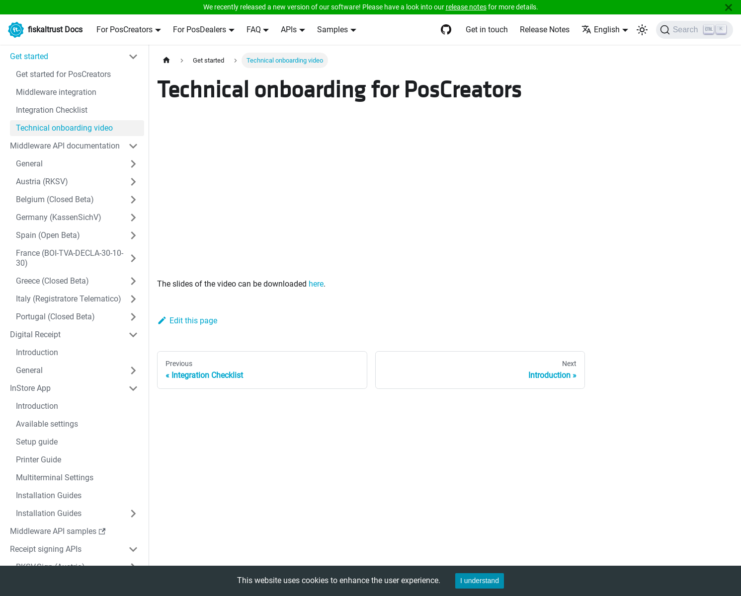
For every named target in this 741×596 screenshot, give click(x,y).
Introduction (37, 352)
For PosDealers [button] (199, 29)
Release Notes (545, 29)
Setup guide (37, 442)
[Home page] (166, 60)
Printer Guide (38, 459)
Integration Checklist (51, 110)
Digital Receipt (35, 334)
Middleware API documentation (65, 145)
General (29, 163)
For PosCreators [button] (124, 29)
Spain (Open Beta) (48, 235)
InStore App (30, 388)
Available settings (47, 424)
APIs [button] (289, 29)
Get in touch (487, 29)
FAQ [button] (254, 29)
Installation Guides (49, 495)
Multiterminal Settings (54, 477)
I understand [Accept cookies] (479, 581)
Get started (29, 56)
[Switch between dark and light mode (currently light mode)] (642, 30)
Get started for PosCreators (63, 74)
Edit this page (187, 320)
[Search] (694, 30)
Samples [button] (332, 29)
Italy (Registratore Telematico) (68, 298)
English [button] (600, 29)
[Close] (728, 7)
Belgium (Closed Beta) (55, 199)
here (316, 284)
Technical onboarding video (64, 128)
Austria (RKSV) (42, 181)
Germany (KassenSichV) (58, 217)
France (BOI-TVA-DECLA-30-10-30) (69, 258)
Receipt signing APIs (46, 549)
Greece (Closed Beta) (52, 281)
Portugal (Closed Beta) (55, 316)
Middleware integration (56, 92)
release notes (466, 7)
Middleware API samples (57, 531)
